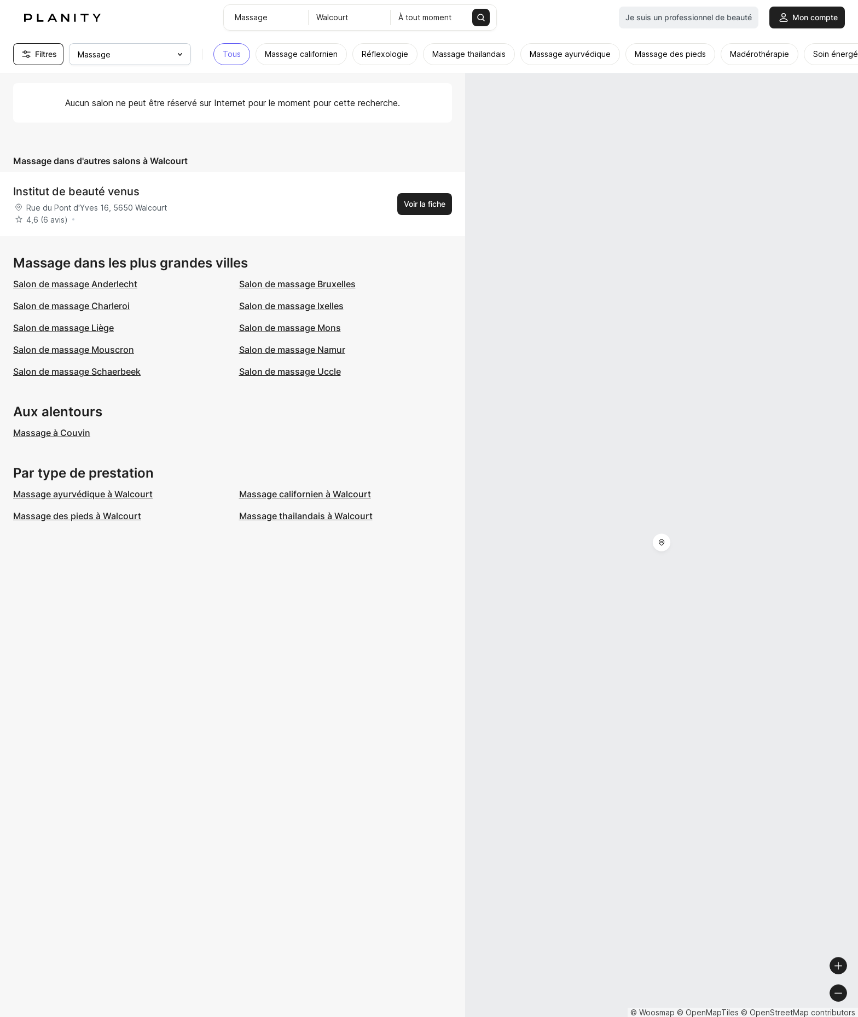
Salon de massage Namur (292, 349)
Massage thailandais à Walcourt (306, 515)
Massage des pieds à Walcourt (77, 515)
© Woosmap (652, 1012)
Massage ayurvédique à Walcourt (83, 494)
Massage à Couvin (51, 432)
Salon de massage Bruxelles (297, 283)
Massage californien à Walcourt (305, 494)
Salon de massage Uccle (290, 371)
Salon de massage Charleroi (71, 305)
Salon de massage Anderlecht (75, 283)
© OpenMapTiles (708, 1012)
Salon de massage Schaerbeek (77, 371)
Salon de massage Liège (63, 327)
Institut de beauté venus (76, 191)
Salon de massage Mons (290, 327)
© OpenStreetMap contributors (798, 1012)
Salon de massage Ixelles (291, 305)
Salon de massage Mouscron (73, 349)
